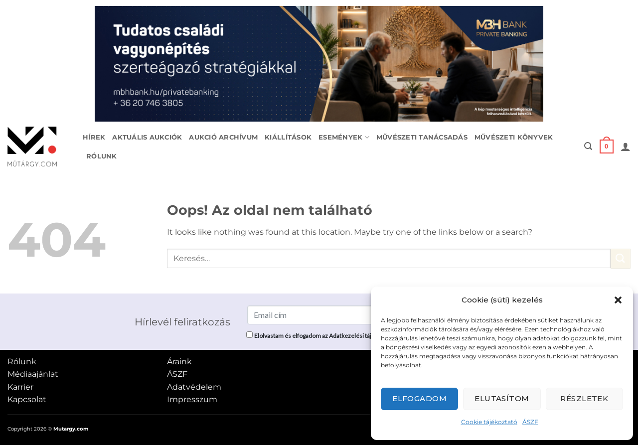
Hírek (94, 137)
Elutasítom (502, 398)
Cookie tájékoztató (489, 422)
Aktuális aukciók (147, 137)
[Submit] (621, 258)
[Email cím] (322, 314)
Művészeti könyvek (514, 137)
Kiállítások (288, 137)
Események (344, 137)
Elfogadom (419, 398)
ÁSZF (530, 422)
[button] (618, 300)
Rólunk (101, 156)
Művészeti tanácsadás (422, 137)
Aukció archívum (223, 137)
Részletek (584, 398)
